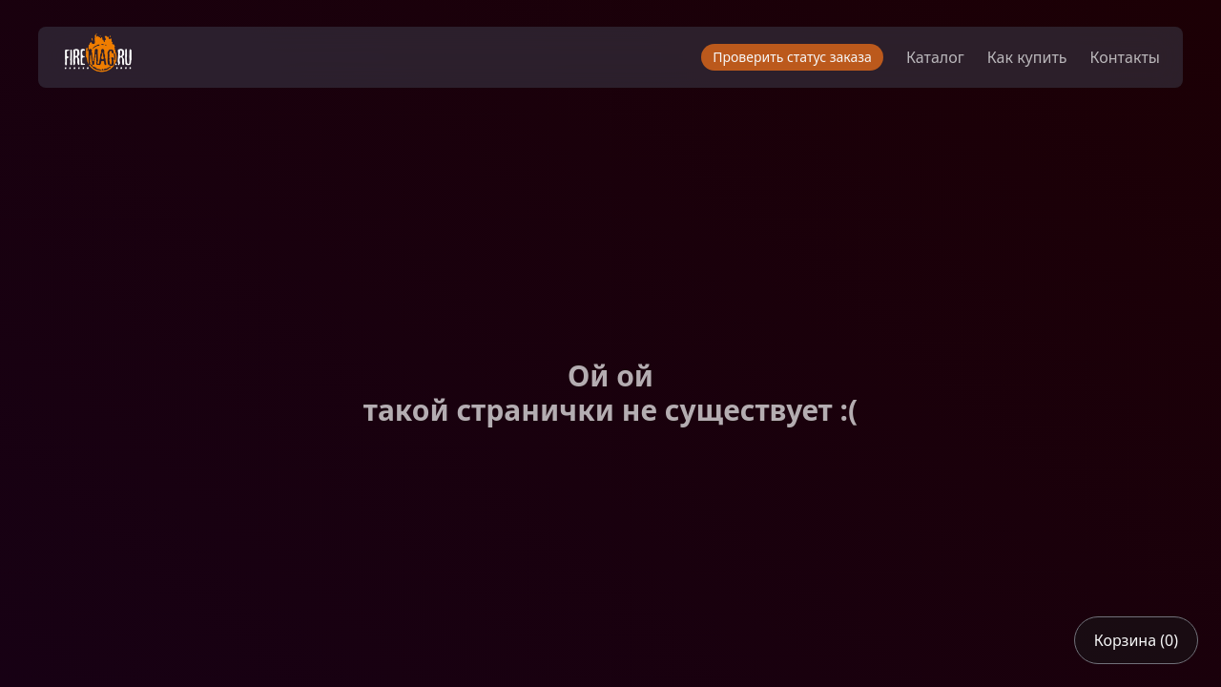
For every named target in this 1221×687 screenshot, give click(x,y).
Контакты (1125, 57)
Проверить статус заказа (792, 57)
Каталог (935, 57)
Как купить (1027, 57)
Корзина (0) (1136, 640)
